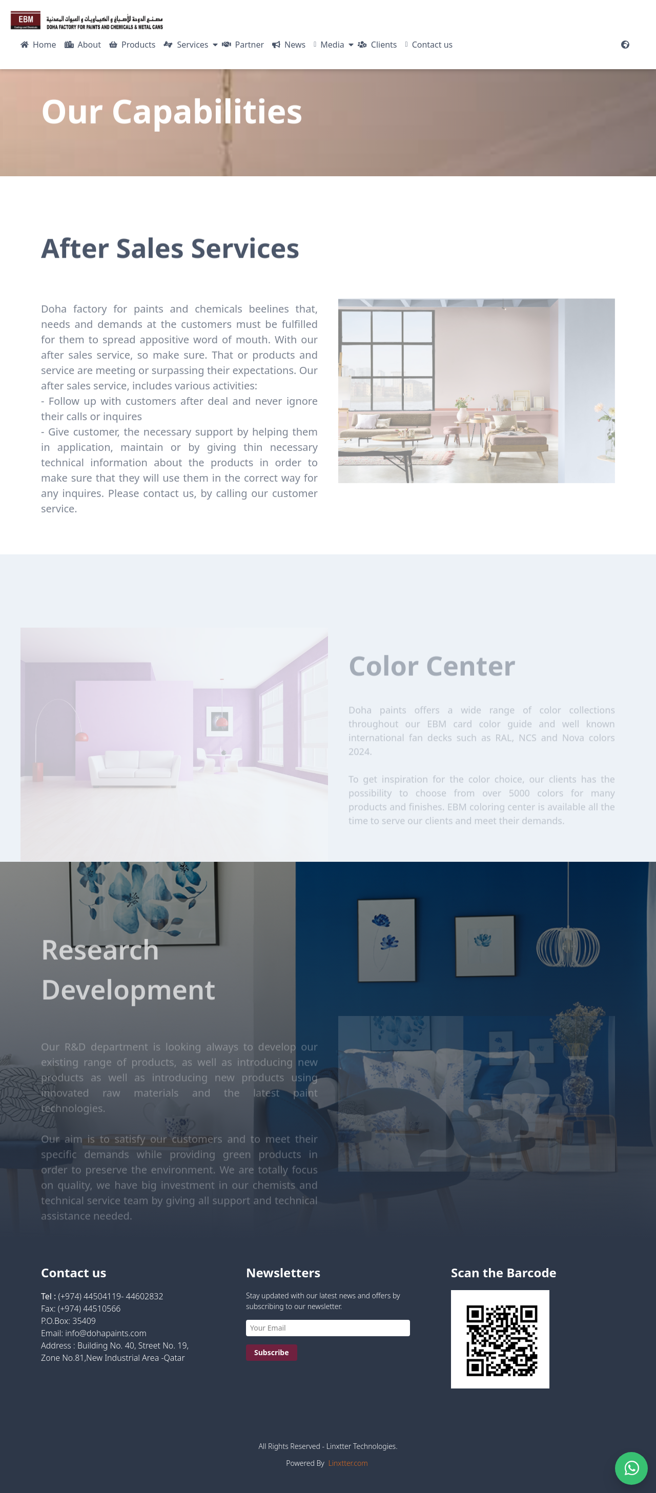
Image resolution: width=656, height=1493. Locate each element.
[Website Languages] (625, 44)
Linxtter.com (348, 1463)
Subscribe (271, 1352)
